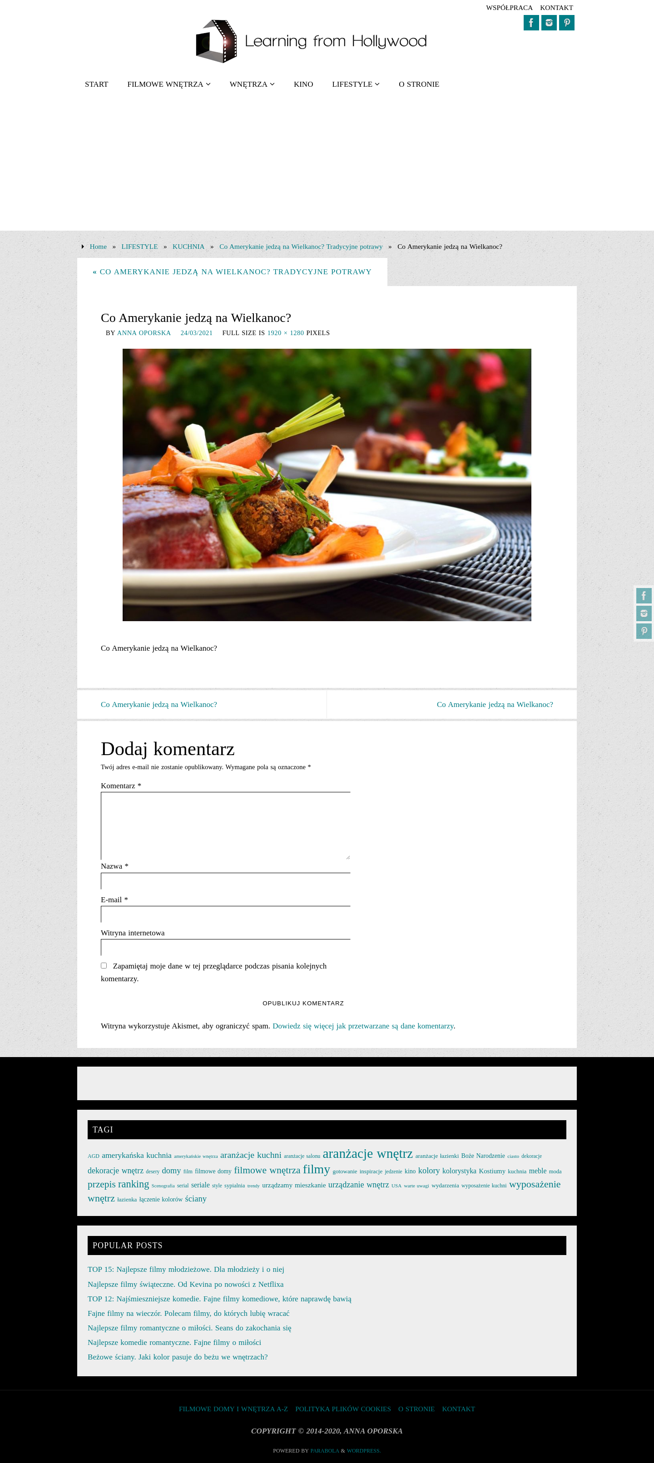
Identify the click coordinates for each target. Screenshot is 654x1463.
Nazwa (115, 866)
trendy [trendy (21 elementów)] (254, 1185)
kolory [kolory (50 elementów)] (429, 1170)
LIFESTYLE (140, 246)
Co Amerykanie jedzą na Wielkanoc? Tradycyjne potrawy (300, 246)
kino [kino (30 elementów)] (410, 1171)
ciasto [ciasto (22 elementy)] (513, 1156)
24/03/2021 (197, 332)
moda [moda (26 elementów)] (555, 1171)
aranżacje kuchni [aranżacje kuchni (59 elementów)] (251, 1155)
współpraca (509, 7)
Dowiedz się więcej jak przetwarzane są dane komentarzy (362, 1026)
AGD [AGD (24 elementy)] (93, 1156)
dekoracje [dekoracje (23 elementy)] (531, 1156)
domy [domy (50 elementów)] (171, 1170)
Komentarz (121, 785)
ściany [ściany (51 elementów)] (196, 1198)
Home (98, 246)
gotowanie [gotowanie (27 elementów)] (344, 1171)
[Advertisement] (327, 167)
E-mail (114, 899)
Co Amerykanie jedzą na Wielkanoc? (159, 704)
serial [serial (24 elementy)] (183, 1185)
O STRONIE (416, 1409)
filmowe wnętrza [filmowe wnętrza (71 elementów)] (267, 1170)
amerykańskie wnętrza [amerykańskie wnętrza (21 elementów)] (196, 1156)
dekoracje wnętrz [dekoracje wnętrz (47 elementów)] (116, 1170)
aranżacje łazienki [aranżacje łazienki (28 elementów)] (437, 1155)
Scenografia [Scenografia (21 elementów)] (163, 1185)
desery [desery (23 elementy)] (152, 1171)
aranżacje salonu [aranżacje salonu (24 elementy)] (302, 1156)
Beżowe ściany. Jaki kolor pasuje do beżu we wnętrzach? (178, 1357)
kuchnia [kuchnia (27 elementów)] (517, 1171)
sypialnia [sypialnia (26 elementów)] (234, 1185)
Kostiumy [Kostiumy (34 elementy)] (492, 1171)
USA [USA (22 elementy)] (396, 1185)
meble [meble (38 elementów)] (538, 1171)
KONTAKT (556, 7)
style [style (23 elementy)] (217, 1185)
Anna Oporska (144, 332)
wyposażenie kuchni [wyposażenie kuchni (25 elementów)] (484, 1185)
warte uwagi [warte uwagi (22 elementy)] (416, 1185)
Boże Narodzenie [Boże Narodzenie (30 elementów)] (483, 1155)
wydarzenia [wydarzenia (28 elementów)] (445, 1185)
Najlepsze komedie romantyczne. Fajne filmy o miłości (174, 1342)
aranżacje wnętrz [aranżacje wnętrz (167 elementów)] (368, 1153)
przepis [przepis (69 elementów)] (102, 1184)
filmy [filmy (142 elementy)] (316, 1169)
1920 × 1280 (286, 332)
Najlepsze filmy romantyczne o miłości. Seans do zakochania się (189, 1328)
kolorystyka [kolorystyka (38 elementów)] (459, 1171)
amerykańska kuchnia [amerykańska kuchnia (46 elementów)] (137, 1155)
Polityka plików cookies (343, 1409)
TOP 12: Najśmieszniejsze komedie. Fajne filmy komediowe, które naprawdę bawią (220, 1299)
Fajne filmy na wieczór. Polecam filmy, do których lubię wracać (189, 1313)
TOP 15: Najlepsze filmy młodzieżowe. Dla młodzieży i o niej (186, 1269)
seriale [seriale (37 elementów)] (200, 1185)
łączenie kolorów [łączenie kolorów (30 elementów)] (161, 1199)
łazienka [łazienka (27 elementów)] (127, 1199)
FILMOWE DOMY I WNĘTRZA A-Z (233, 1409)
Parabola (325, 1451)
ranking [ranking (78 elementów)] (133, 1184)
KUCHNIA (189, 246)
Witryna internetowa (133, 933)
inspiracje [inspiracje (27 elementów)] (371, 1171)
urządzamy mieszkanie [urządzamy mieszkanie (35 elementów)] (294, 1185)
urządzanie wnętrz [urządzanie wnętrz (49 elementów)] (358, 1184)
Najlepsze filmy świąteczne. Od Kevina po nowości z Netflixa (185, 1284)
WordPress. (364, 1451)
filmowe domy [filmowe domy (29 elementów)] (213, 1171)
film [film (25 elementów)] (188, 1171)
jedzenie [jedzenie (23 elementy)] (393, 1171)
